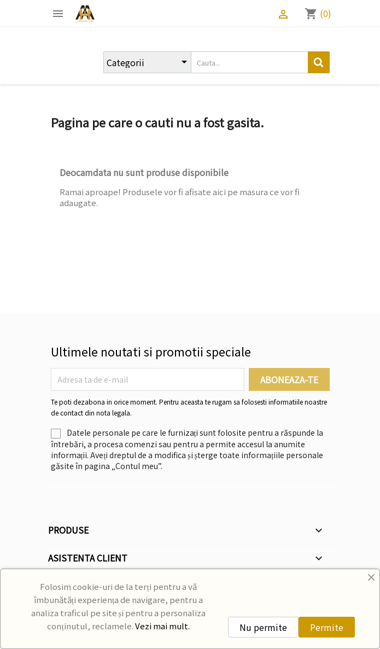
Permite (326, 627)
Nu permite (263, 627)
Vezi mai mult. (162, 626)
